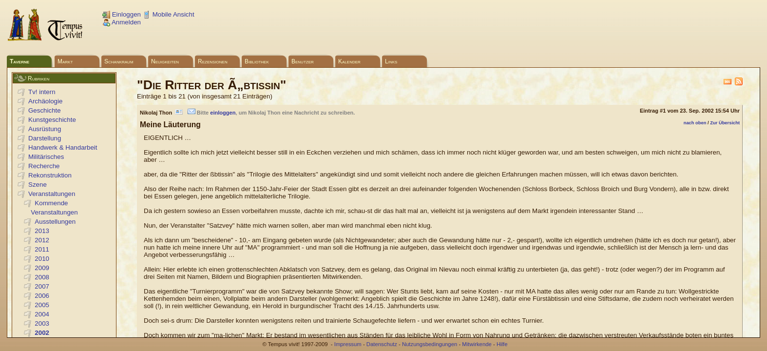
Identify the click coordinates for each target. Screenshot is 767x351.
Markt (65, 61)
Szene (37, 184)
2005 (42, 305)
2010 (42, 258)
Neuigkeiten (165, 61)
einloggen (222, 113)
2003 (42, 323)
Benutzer (302, 61)
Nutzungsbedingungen (429, 344)
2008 (42, 277)
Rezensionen (213, 61)
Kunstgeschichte (52, 119)
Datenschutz (381, 344)
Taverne (19, 61)
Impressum (348, 344)
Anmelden (121, 22)
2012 (42, 240)
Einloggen (121, 14)
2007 (42, 286)
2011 (42, 249)
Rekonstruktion (50, 175)
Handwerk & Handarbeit (62, 147)
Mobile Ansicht (168, 14)
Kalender (349, 61)
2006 (42, 295)
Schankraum (119, 61)
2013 (42, 230)
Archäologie (45, 101)
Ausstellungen (55, 221)
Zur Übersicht (725, 122)
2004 (42, 314)
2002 (42, 332)
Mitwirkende (476, 344)
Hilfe (502, 344)
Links (391, 61)
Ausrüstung (44, 129)
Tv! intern (42, 92)
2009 (42, 268)
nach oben (695, 122)
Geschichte (44, 110)
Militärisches (46, 156)
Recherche (43, 166)
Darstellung (44, 138)
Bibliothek (257, 61)
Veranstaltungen (51, 193)
